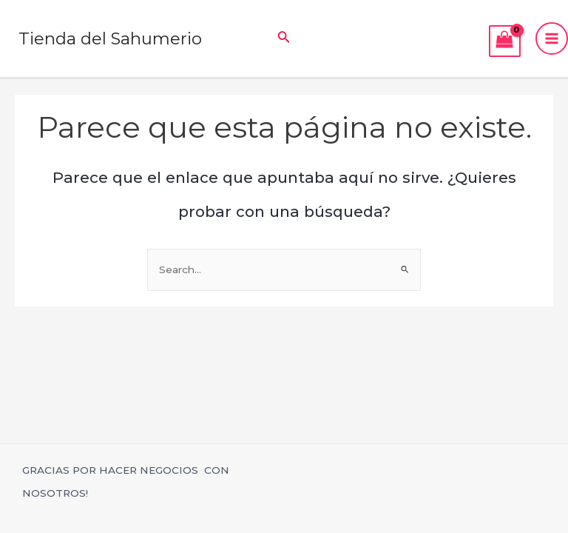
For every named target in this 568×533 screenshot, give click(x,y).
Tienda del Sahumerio (111, 38)
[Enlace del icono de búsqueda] (284, 38)
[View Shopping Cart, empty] (505, 41)
